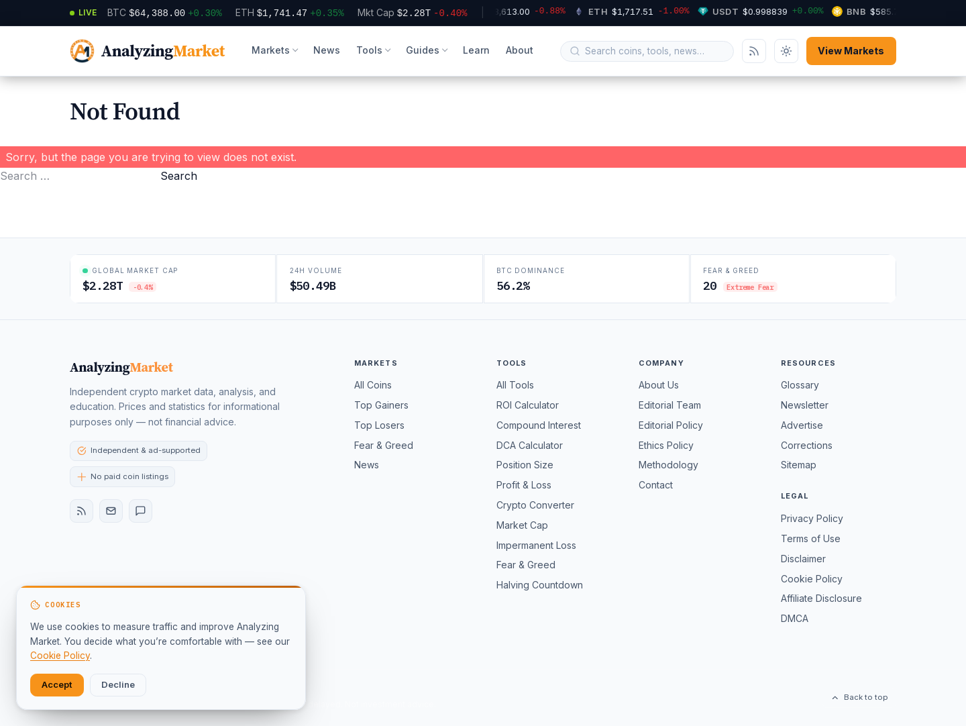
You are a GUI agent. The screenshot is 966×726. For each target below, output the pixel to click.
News (326, 50)
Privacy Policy (812, 518)
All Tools (515, 385)
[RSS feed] (81, 511)
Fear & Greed (383, 445)
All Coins (373, 385)
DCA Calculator (529, 445)
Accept (57, 684)
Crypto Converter (535, 505)
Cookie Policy (812, 578)
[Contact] (140, 511)
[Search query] (654, 51)
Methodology (668, 464)
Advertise (802, 425)
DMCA (794, 618)
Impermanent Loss (536, 545)
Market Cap (522, 525)
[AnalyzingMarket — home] (147, 51)
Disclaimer (803, 558)
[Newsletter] (111, 511)
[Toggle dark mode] (786, 51)
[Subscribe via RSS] (754, 51)
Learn (476, 50)
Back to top (859, 697)
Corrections (807, 445)
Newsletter (804, 405)
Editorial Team (670, 405)
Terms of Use (811, 538)
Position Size (524, 464)
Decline (118, 684)
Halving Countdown (539, 584)
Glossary (800, 385)
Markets (271, 50)
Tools (369, 50)
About (519, 50)
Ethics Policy (666, 445)
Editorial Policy (671, 425)
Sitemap (798, 464)
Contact (656, 484)
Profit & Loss (523, 484)
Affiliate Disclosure (821, 598)
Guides (422, 50)
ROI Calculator (527, 405)
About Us (659, 385)
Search (178, 176)
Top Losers (379, 425)
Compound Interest (538, 425)
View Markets (851, 50)
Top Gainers (381, 405)
